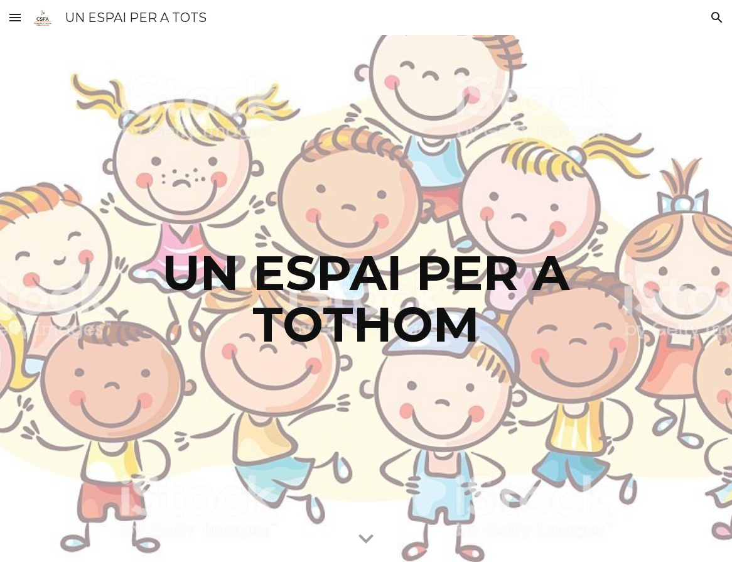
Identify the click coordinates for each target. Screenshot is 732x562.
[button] (15, 17)
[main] (366, 299)
